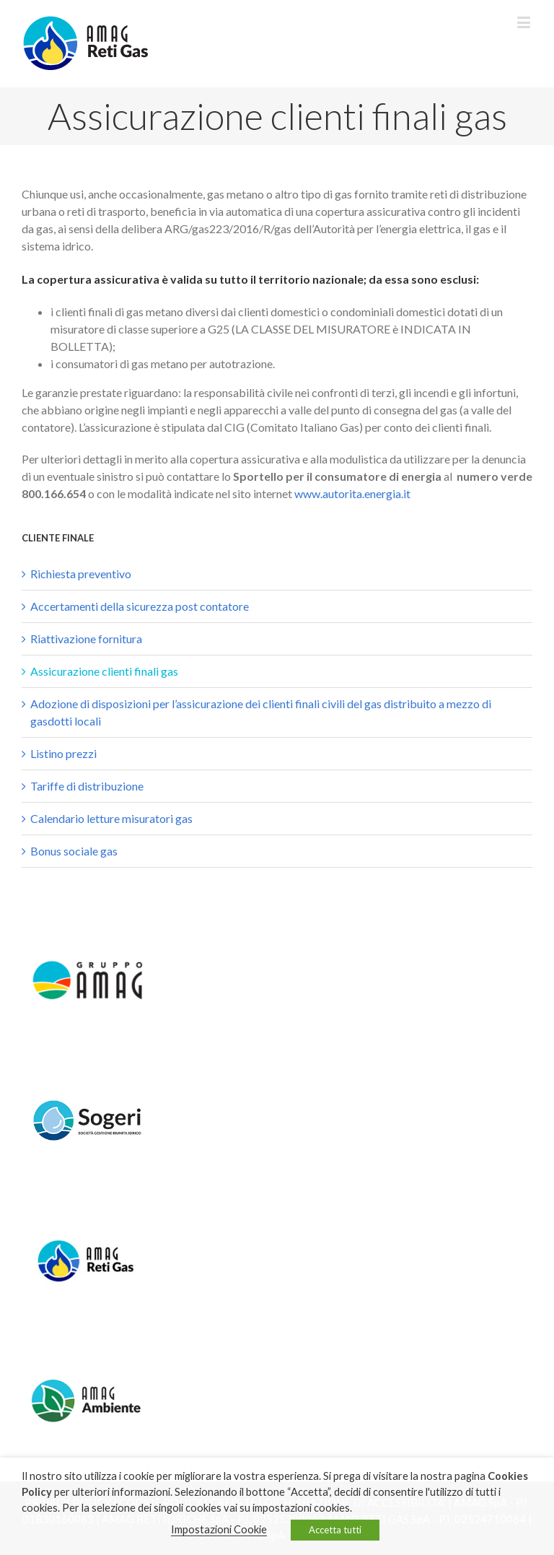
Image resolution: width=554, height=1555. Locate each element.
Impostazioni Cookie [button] (219, 1529)
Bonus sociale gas (74, 851)
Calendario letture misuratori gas (111, 818)
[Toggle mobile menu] (524, 22)
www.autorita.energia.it (352, 493)
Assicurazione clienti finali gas (104, 671)
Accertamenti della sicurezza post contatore (139, 606)
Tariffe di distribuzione (87, 786)
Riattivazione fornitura (86, 638)
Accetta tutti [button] (335, 1530)
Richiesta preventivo (80, 573)
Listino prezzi (63, 753)
